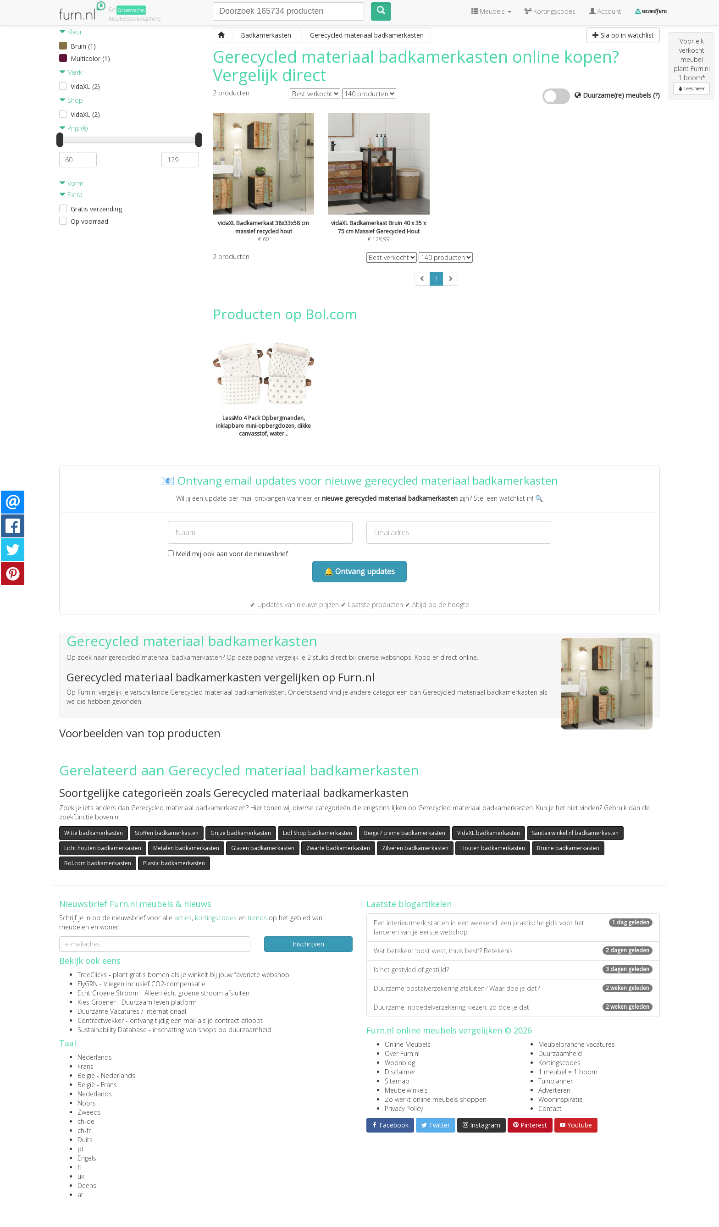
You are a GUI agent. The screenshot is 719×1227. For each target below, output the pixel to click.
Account (605, 11)
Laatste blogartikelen (409, 903)
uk (80, 1176)
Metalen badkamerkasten (186, 848)
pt (80, 1148)
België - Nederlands (106, 1075)
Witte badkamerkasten (93, 833)
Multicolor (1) (90, 58)
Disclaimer (400, 1071)
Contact (550, 1108)
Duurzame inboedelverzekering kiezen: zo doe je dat (513, 1007)
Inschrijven (308, 944)
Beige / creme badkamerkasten (404, 833)
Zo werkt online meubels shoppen (436, 1099)
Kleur (70, 32)
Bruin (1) (83, 46)
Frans (85, 1066)
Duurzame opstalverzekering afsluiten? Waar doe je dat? (513, 988)
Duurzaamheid (560, 1053)
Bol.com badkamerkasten (97, 863)
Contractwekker (100, 1020)
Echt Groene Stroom (107, 993)
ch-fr (84, 1130)
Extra (71, 194)
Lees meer (691, 88)
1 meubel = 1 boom (567, 1071)
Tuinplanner (555, 1081)
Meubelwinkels (406, 1090)
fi (79, 1167)
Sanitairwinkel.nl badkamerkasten (575, 833)
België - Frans (97, 1084)
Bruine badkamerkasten (568, 848)
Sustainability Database (112, 1029)
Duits (85, 1139)
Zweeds (89, 1112)
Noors (86, 1103)
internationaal (165, 1011)
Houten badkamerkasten (492, 848)
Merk (70, 72)
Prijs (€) (73, 128)
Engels (86, 1158)
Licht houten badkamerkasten (102, 848)
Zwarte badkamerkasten (338, 848)
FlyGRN (87, 983)
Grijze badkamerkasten (240, 833)
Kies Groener (96, 1002)
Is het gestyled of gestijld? (513, 969)
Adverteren (554, 1090)
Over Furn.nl (402, 1053)
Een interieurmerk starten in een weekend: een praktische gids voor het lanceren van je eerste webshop (513, 927)
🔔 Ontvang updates (359, 571)
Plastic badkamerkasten (174, 863)
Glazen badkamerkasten (262, 848)
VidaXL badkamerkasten (488, 833)
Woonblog (400, 1062)
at (80, 1194)
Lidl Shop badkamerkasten (317, 833)
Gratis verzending (96, 208)
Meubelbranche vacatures (576, 1044)
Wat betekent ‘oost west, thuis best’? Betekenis (513, 950)
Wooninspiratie (560, 1099)
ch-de (85, 1121)
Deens (86, 1185)
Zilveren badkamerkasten (415, 848)
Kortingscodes (559, 1062)
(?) (656, 95)
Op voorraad (89, 221)
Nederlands (94, 1057)
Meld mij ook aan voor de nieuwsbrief (228, 553)
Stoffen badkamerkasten (167, 833)
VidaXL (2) (85, 86)
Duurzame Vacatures (108, 1011)
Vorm (71, 183)
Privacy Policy (404, 1108)
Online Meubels (408, 1044)
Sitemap (397, 1081)
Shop (71, 100)
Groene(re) (131, 10)
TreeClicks (92, 974)
